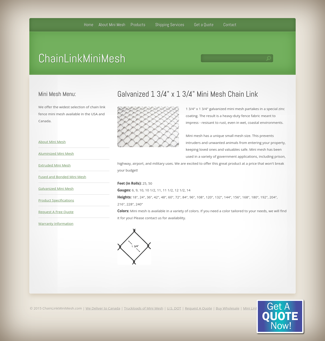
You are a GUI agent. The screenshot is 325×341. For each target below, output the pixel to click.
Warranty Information (55, 223)
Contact (230, 25)
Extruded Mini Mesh (54, 165)
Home (88, 25)
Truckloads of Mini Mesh (143, 308)
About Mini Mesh (112, 25)
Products (138, 25)
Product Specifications (56, 200)
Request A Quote (198, 308)
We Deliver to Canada (103, 308)
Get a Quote (204, 25)
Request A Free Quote (56, 211)
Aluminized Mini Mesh (56, 153)
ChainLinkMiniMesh (81, 58)
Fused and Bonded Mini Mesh (62, 176)
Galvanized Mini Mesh (56, 188)
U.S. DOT (174, 308)
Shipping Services (169, 25)
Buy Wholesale (227, 308)
